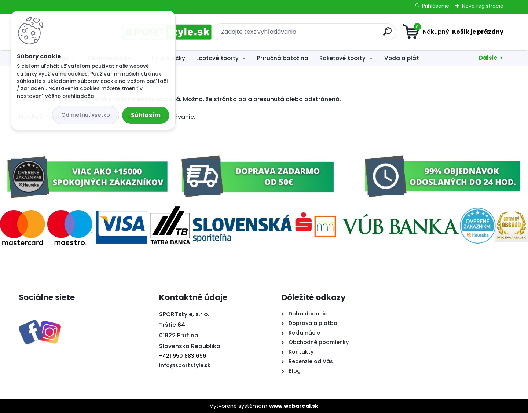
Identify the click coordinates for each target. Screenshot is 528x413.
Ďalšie (488, 58)
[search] (335, 34)
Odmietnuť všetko (85, 114)
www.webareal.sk (293, 406)
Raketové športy (342, 58)
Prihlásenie (435, 6)
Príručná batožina (282, 58)
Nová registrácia (482, 6)
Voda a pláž (401, 58)
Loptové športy (217, 58)
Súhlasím (146, 115)
